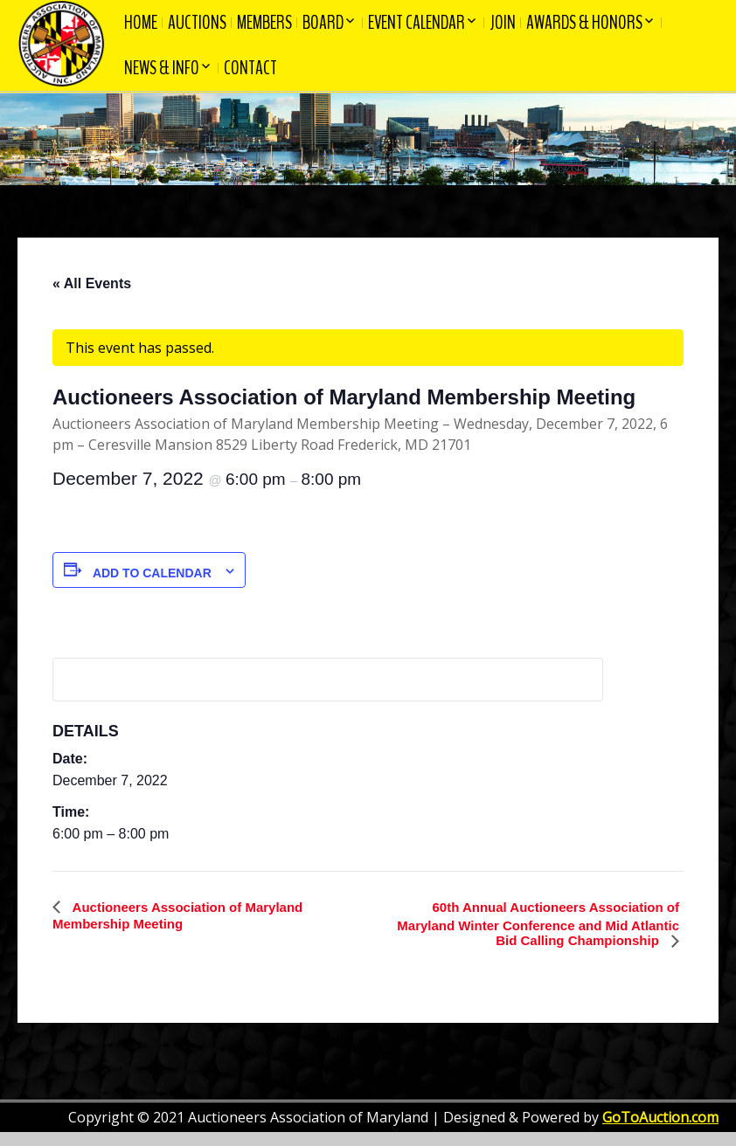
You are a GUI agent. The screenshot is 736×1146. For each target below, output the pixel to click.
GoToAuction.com (660, 1117)
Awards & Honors (584, 23)
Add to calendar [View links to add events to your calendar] (152, 573)
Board (323, 23)
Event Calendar (416, 23)
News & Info (161, 68)
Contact (250, 68)
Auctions (197, 23)
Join (503, 23)
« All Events (91, 283)
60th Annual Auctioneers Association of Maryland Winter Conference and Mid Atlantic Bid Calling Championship (538, 924)
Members (264, 23)
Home (140, 23)
